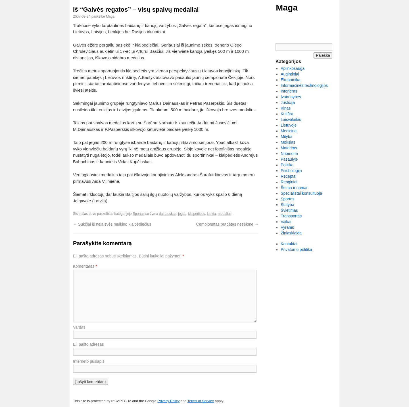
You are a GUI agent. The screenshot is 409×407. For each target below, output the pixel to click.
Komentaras (85, 266)
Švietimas (289, 210)
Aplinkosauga (292, 68)
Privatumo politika (296, 249)
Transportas (291, 216)
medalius (224, 214)
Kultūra (287, 114)
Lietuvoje (289, 125)
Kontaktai (289, 244)
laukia (211, 214)
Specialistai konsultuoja (301, 193)
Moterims (289, 148)
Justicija (288, 102)
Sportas (138, 214)
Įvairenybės (291, 97)
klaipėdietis (196, 214)
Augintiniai (290, 74)
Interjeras (289, 91)
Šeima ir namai (294, 187)
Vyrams (287, 227)
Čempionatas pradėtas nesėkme (227, 224)
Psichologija (291, 170)
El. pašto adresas (88, 344)
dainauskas (167, 214)
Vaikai (286, 221)
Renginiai (289, 182)
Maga (287, 7)
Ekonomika (290, 79)
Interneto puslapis (89, 361)
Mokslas (288, 142)
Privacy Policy (168, 401)
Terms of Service (200, 401)
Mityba (286, 136)
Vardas (79, 327)
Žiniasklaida (291, 233)
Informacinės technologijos (304, 85)
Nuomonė (289, 153)
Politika (287, 165)
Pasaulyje (289, 159)
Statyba (287, 204)
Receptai (288, 176)
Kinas (286, 108)
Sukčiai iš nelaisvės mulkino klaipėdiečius (112, 224)
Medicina (289, 131)
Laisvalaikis (291, 119)
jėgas (182, 214)
